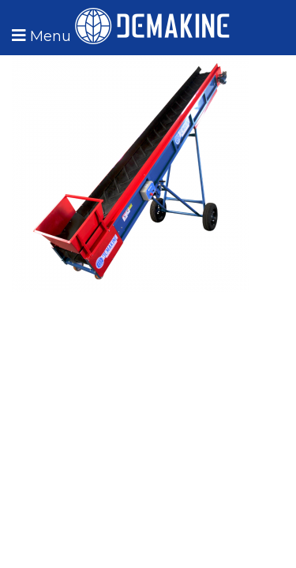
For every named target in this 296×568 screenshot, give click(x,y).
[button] (39, 35)
